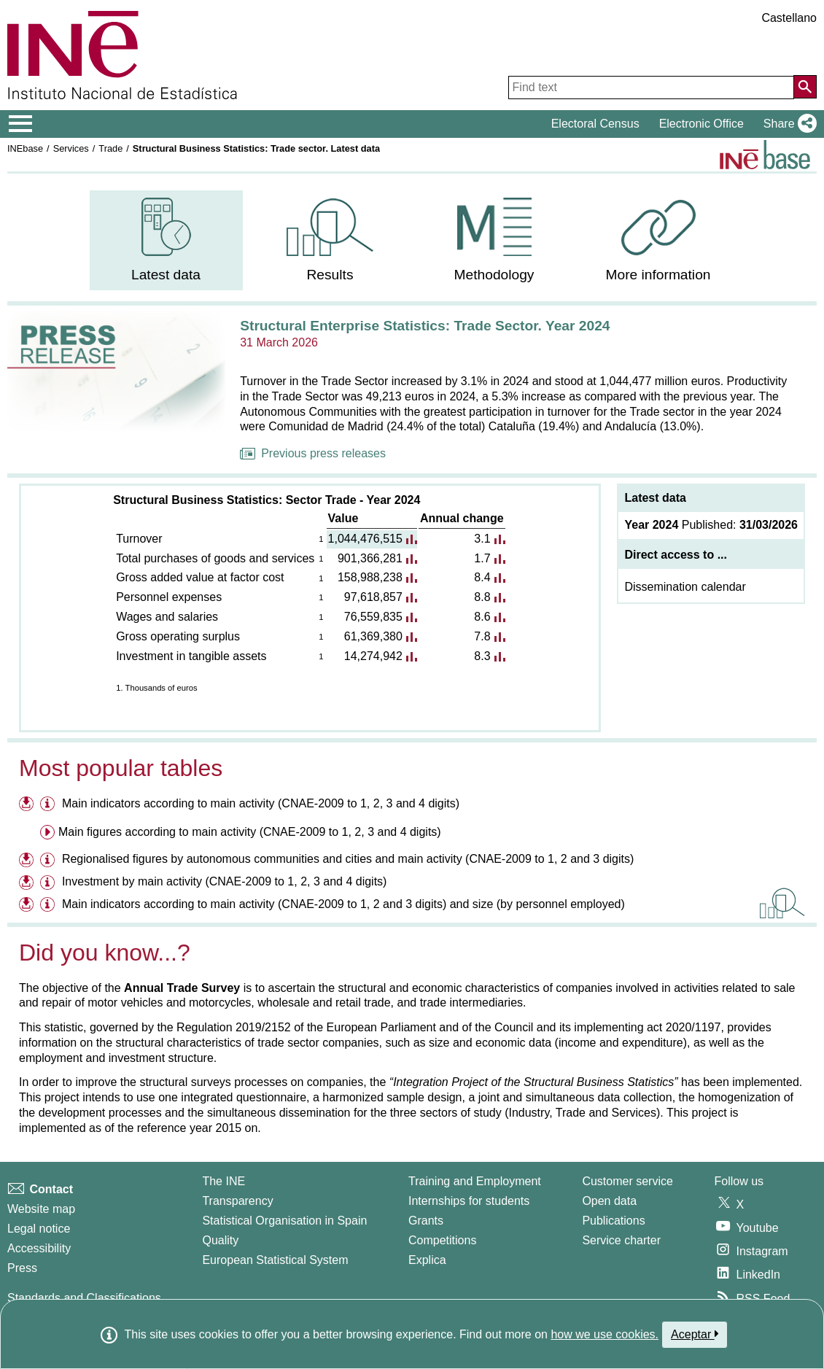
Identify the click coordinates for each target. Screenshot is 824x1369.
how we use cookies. (604, 1334)
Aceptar (694, 1334)
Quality (220, 1240)
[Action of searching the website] (805, 86)
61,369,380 (373, 636)
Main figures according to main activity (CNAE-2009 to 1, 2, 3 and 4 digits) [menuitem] (249, 832)
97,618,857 (373, 597)
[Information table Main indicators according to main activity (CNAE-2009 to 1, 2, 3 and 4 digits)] (49, 805)
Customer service (627, 1181)
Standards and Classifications (84, 1298)
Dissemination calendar (684, 587)
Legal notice (38, 1228)
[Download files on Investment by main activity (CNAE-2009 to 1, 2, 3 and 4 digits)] (28, 883)
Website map (41, 1209)
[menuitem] (166, 240)
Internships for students (468, 1201)
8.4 (482, 577)
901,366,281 (370, 558)
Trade (110, 148)
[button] (787, 124)
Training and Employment (474, 1181)
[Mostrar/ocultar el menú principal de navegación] (20, 124)
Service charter (621, 1240)
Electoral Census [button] (595, 123)
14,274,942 (373, 656)
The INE (223, 1181)
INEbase (25, 148)
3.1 (482, 538)
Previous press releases (313, 453)
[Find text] (651, 87)
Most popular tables (120, 768)
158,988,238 (370, 577)
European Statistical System (275, 1260)
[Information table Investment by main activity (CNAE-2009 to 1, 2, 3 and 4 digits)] (49, 883)
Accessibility (39, 1248)
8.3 (482, 656)
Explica (427, 1260)
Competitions (442, 1240)
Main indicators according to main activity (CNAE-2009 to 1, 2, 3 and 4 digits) (260, 803)
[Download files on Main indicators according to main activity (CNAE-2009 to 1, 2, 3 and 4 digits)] (28, 805)
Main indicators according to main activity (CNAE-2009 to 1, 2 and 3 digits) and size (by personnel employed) (343, 904)
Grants (425, 1220)
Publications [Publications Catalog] (613, 1220)
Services (71, 148)
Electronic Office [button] (701, 123)
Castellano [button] (789, 18)
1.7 (482, 558)
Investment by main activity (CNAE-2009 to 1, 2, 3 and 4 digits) (224, 881)
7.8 (482, 636)
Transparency (237, 1201)
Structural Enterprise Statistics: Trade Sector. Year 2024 (425, 325)
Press (22, 1268)
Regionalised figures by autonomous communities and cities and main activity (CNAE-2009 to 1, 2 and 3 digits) (348, 859)
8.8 (482, 597)
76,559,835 (373, 616)
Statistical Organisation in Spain (284, 1220)
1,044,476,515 (365, 538)
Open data (609, 1201)
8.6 (482, 616)
